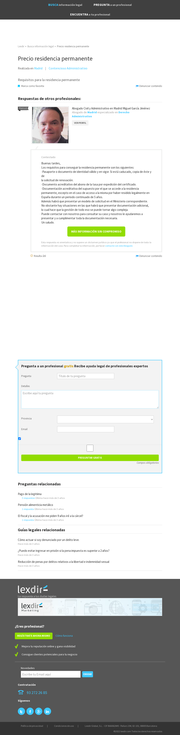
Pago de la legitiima (29, 494)
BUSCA (65, 5)
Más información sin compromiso (96, 231)
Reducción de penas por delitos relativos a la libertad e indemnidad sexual (63, 562)
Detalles (25, 386)
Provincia (26, 418)
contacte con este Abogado (118, 245)
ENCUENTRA (90, 14)
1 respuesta (28, 509)
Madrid (38, 68)
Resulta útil (38, 255)
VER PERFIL (80, 122)
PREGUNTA (113, 5)
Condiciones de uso (64, 725)
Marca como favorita (31, 86)
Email (24, 429)
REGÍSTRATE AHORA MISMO (33, 635)
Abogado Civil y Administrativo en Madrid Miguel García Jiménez (111, 108)
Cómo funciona (64, 635)
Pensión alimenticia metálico (35, 505)
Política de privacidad (32, 725)
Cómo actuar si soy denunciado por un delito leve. (48, 540)
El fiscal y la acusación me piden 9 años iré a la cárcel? (50, 516)
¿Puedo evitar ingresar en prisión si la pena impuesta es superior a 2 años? (63, 551)
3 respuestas (28, 497)
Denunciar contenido (149, 86)
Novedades (28, 668)
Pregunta (26, 376)
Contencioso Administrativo (68, 68)
